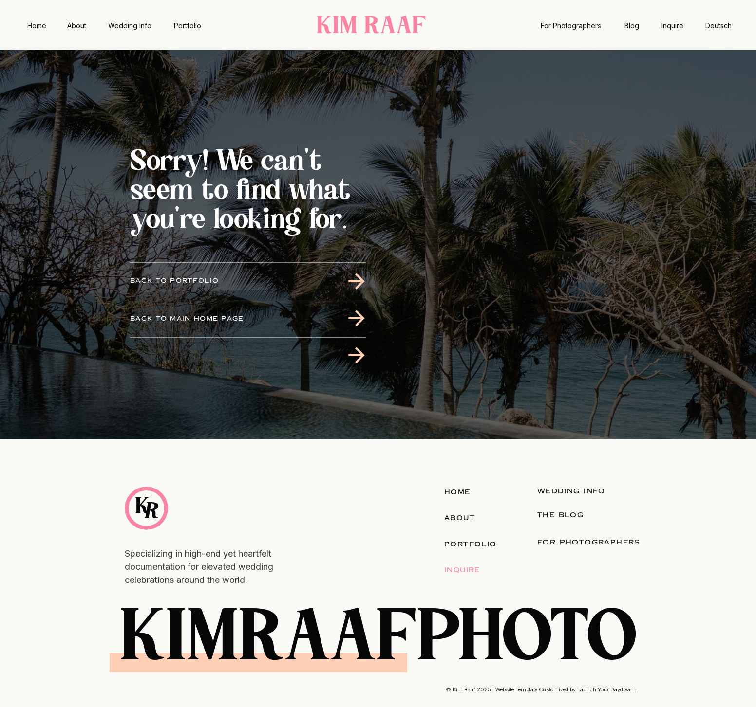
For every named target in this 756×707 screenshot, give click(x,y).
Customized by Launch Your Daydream (587, 689)
